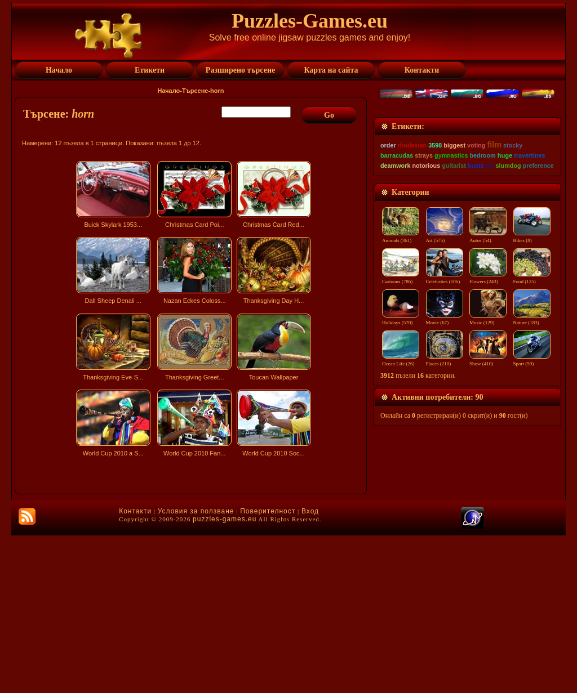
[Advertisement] (192, 559)
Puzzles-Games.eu (310, 21)
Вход (310, 669)
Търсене (195, 90)
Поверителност (267, 669)
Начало (168, 90)
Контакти (135, 669)
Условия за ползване (196, 669)
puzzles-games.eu (224, 677)
